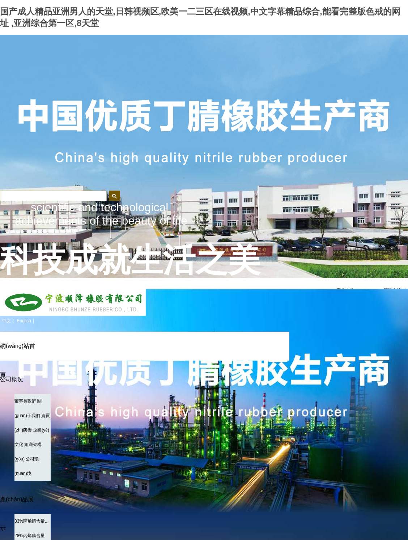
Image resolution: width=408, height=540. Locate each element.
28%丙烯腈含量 (29, 535)
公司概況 (11, 379)
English (24, 320)
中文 (6, 320)
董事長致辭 (25, 401)
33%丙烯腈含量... (31, 521)
